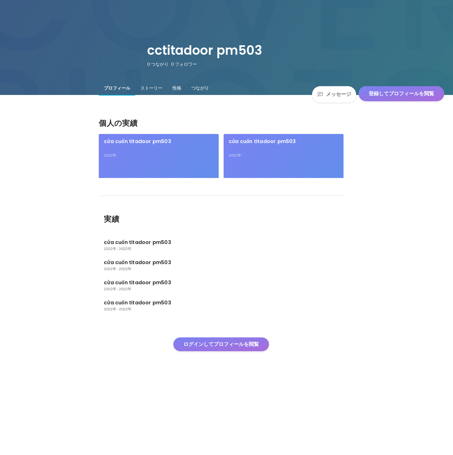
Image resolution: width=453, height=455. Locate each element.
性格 (176, 88)
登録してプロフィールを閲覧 (401, 93)
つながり (200, 88)
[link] (159, 164)
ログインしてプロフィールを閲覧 (221, 408)
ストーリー (151, 88)
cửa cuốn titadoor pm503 (137, 141)
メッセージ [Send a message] (334, 94)
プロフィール (117, 88)
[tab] (117, 88)
